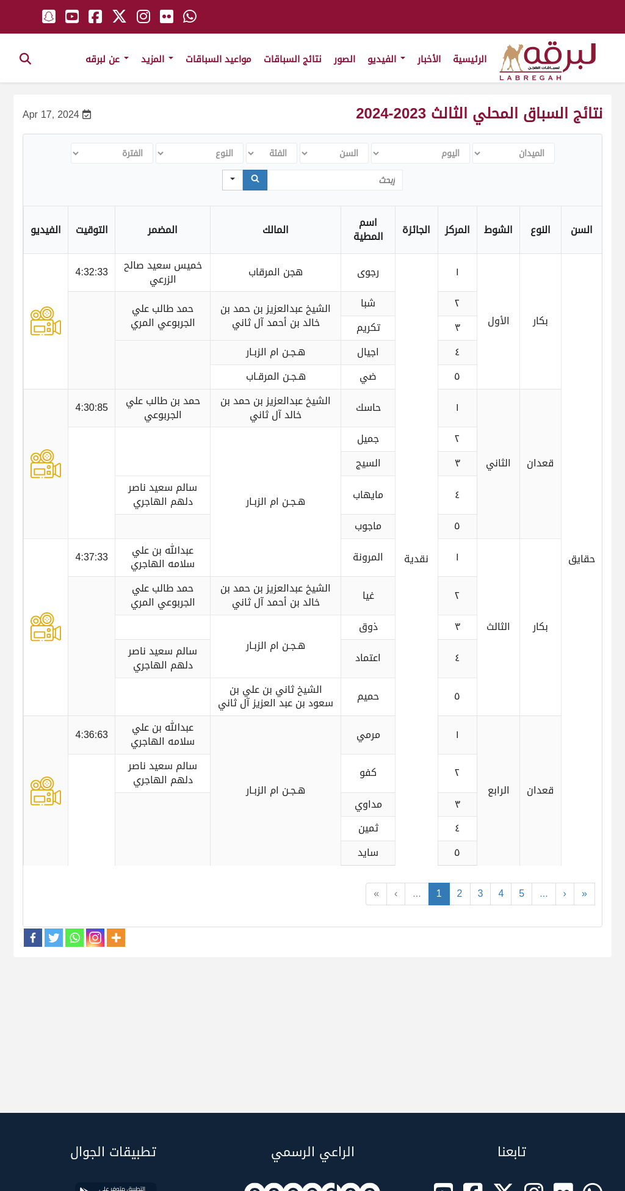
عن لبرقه (107, 59)
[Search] (255, 180)
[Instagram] (95, 938)
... (417, 893)
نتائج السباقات (293, 59)
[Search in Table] (335, 180)
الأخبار (429, 59)
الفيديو (386, 59)
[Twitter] (54, 938)
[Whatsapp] (74, 938)
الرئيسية (469, 59)
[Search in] (232, 180)
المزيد (157, 59)
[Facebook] (33, 938)
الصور (344, 59)
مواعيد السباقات (218, 59)
